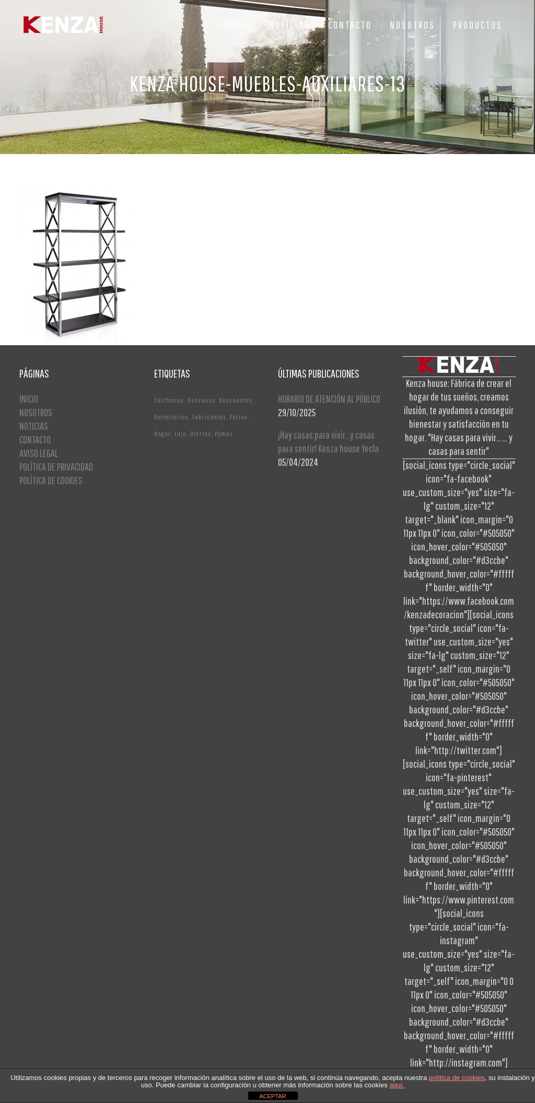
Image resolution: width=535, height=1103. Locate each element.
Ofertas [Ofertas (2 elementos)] (200, 434)
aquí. (396, 1085)
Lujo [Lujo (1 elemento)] (181, 434)
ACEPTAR (272, 1096)
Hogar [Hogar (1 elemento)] (162, 434)
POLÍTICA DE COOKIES (51, 480)
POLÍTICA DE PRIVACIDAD (56, 467)
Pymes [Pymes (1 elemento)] (224, 434)
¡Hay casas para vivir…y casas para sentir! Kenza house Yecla (328, 441)
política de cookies (457, 1078)
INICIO (28, 399)
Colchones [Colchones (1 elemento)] (169, 400)
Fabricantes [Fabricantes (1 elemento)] (209, 417)
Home (200, 103)
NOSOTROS (35, 412)
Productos (228, 103)
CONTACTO (35, 439)
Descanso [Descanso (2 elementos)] (201, 400)
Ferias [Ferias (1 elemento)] (239, 417)
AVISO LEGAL (38, 453)
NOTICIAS (33, 426)
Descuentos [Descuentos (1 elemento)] (235, 400)
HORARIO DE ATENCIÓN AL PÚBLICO (329, 399)
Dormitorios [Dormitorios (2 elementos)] (171, 417)
